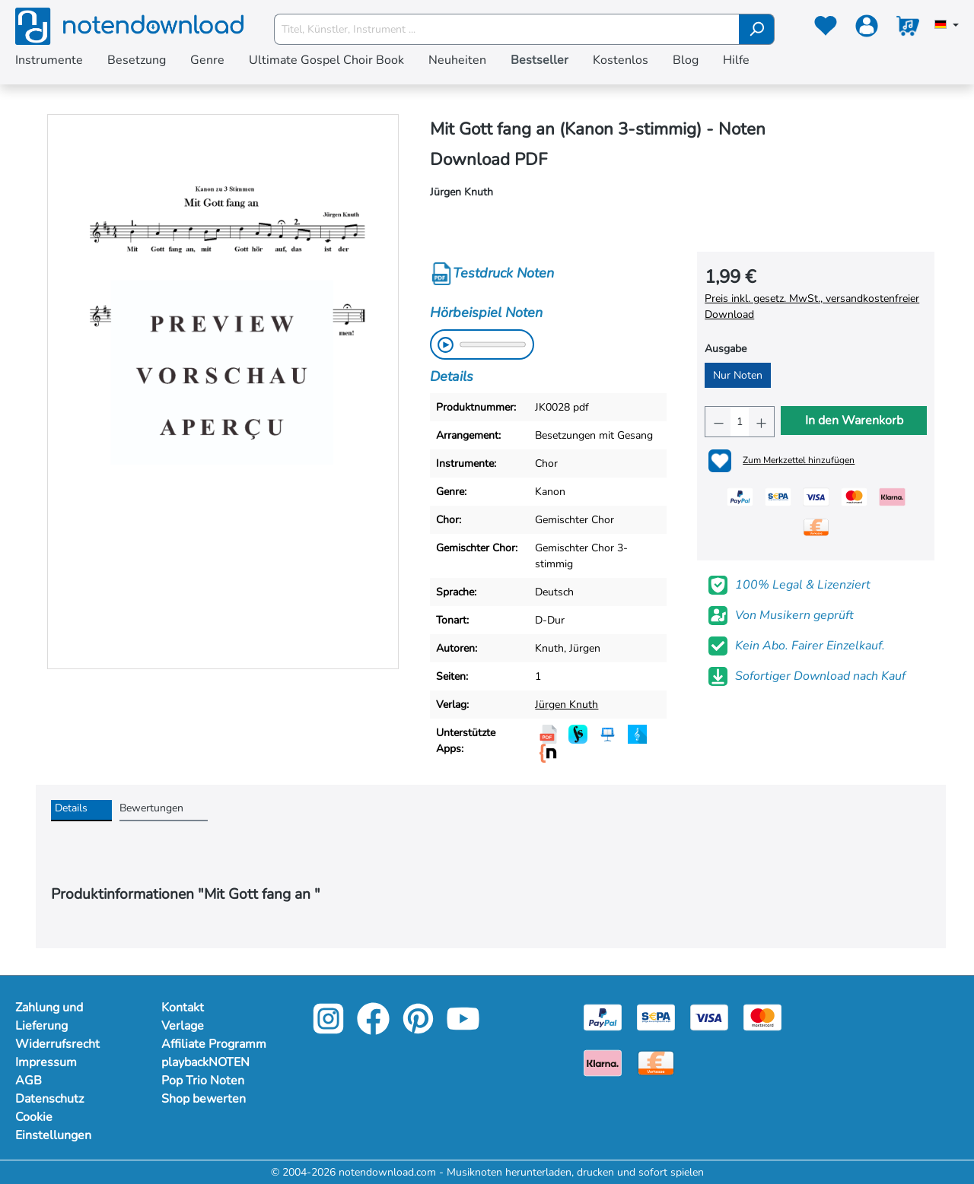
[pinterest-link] (419, 1029)
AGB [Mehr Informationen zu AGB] (28, 1080)
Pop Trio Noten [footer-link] (202, 1080)
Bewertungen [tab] (151, 808)
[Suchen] (757, 29)
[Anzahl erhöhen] (761, 421)
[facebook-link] (374, 1029)
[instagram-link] (330, 1029)
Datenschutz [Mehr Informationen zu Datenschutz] (49, 1098)
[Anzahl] (739, 421)
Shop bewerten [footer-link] (203, 1098)
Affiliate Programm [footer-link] (213, 1044)
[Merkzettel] (825, 29)
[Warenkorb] (907, 29)
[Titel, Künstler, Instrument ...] (507, 29)
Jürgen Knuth (566, 704)
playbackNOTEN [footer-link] (205, 1062)
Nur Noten (737, 375)
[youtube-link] (463, 1029)
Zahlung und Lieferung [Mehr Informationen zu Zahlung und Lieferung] (49, 1016)
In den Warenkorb (854, 420)
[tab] (81, 810)
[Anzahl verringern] (718, 421)
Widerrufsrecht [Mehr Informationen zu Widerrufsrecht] (57, 1044)
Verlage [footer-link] (182, 1025)
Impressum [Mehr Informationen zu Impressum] (46, 1062)
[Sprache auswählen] (946, 26)
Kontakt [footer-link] (182, 1007)
